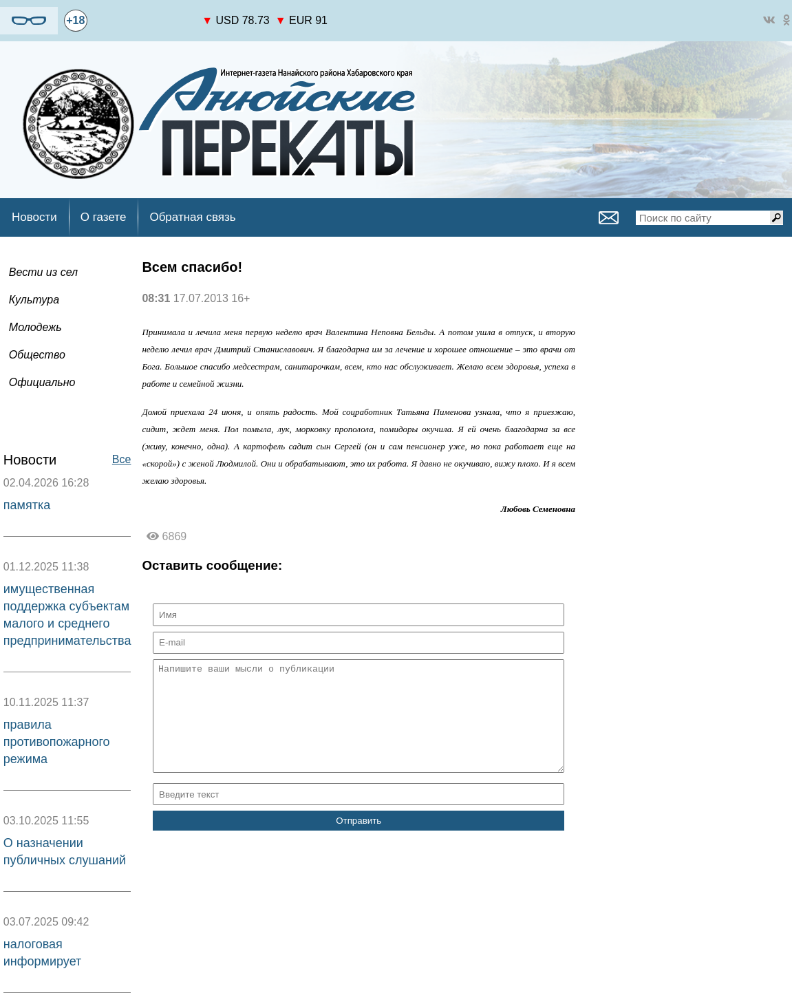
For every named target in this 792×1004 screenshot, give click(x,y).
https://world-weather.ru (145, 14)
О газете (104, 217)
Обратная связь (192, 217)
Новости (34, 217)
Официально (42, 382)
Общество (37, 355)
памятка (26, 505)
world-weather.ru (144, 27)
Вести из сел (43, 272)
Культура (34, 300)
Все (121, 459)
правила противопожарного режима (56, 742)
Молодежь (35, 327)
